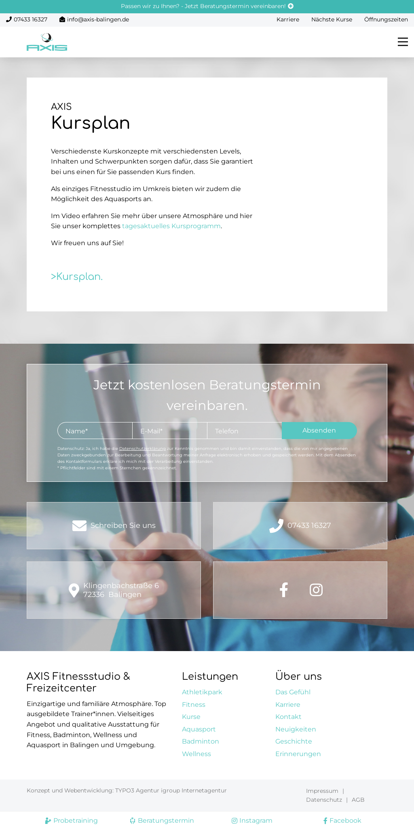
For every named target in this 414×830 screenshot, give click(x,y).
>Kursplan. (77, 276)
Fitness (193, 704)
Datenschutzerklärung (142, 448)
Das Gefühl (292, 692)
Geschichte (293, 741)
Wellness (196, 754)
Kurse (191, 717)
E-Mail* (151, 431)
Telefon (227, 431)
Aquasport (199, 729)
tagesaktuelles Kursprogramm (171, 226)
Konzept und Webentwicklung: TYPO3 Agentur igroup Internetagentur (127, 790)
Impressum (322, 790)
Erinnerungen (298, 754)
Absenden (319, 430)
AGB (358, 799)
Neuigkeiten (295, 729)
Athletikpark (202, 692)
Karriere (288, 19)
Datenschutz (324, 799)
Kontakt (288, 717)
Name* (76, 431)
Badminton (200, 741)
